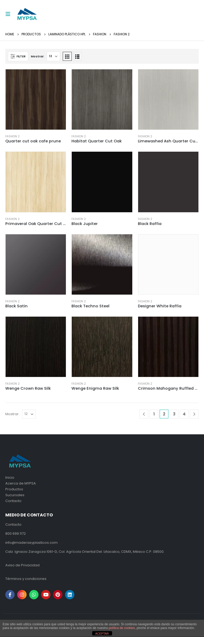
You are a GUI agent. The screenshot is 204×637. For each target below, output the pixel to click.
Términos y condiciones (25, 578)
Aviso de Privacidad (22, 565)
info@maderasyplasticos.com (31, 542)
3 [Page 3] (174, 414)
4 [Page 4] (184, 414)
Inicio (9, 477)
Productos (14, 489)
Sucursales (14, 495)
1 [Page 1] (154, 414)
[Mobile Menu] (9, 14)
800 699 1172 (15, 533)
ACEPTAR (102, 633)
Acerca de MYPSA (20, 483)
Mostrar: (37, 56)
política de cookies (122, 628)
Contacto (13, 500)
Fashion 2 (12, 136)
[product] (36, 99)
